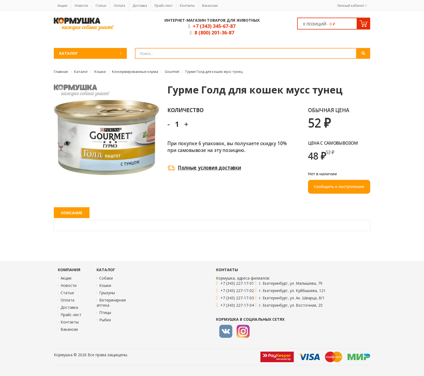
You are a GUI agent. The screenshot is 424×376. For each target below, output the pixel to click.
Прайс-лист (163, 5)
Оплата (119, 5)
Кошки (105, 285)
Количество (185, 110)
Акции (62, 5)
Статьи (100, 5)
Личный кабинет (350, 5)
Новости (81, 5)
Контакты (187, 5)
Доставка (139, 5)
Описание (71, 212)
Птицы (105, 312)
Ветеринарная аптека (111, 302)
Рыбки (105, 319)
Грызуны (107, 292)
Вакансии (210, 5)
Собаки (106, 278)
